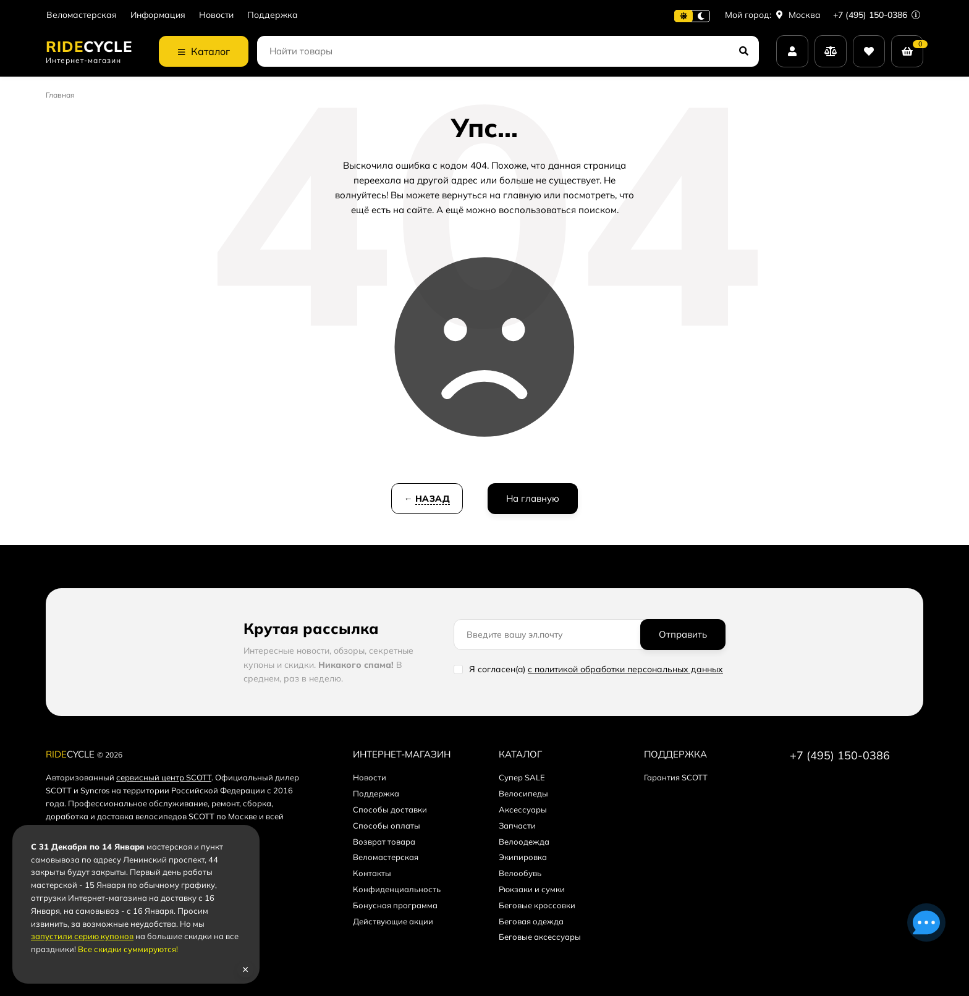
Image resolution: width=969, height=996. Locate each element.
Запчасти (517, 825)
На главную (532, 498)
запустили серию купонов (82, 936)
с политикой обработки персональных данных (625, 669)
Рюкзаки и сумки (532, 889)
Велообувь (520, 873)
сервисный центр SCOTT (163, 777)
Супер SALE (522, 777)
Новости (216, 15)
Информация (157, 15)
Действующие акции (393, 921)
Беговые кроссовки (537, 905)
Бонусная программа (395, 905)
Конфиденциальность (397, 889)
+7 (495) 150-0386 (876, 14)
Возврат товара (384, 841)
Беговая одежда (531, 921)
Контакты (372, 873)
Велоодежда (524, 841)
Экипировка (523, 857)
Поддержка (272, 15)
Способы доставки (390, 809)
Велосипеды (523, 793)
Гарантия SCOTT (676, 777)
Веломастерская (81, 15)
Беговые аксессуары (540, 937)
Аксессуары (523, 809)
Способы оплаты (386, 825)
